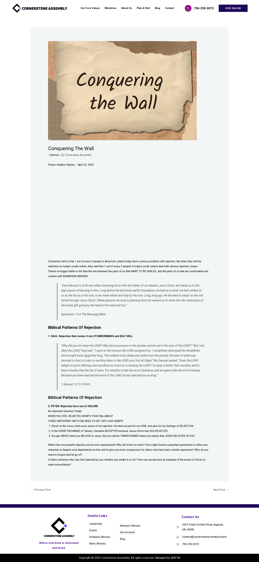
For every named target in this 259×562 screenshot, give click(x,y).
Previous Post (41, 489)
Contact (169, 8)
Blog (157, 8)
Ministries (110, 8)
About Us (126, 8)
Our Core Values (89, 8)
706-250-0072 (204, 8)
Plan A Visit (143, 8)
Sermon (54, 155)
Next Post (220, 489)
